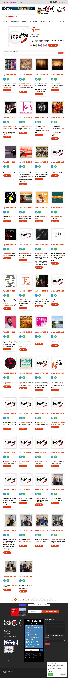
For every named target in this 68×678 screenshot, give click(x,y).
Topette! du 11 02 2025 (25, 413)
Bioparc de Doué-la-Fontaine (25, 85)
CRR (37, 341)
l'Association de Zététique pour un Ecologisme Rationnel (58, 423)
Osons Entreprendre (55, 216)
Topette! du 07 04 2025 (57, 75)
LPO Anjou (54, 461)
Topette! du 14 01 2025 (25, 576)
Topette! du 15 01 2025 (9, 576)
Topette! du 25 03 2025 (25, 162)
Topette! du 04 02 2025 (25, 452)
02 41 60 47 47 (61, 2)
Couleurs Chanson (7, 253)
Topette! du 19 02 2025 (9, 373)
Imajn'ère (37, 91)
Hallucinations (22, 345)
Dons (6, 2)
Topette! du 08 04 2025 (41, 75)
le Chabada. (55, 87)
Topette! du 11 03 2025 (25, 245)
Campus (36, 543)
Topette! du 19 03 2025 (9, 208)
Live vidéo (13, 2)
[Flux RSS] (44, 45)
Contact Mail (10, 661)
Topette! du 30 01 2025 (57, 452)
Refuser (63, 674)
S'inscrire (60, 53)
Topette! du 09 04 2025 (25, 75)
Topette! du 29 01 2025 (9, 489)
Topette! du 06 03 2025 (57, 245)
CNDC (53, 301)
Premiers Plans (38, 498)
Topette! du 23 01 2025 (57, 489)
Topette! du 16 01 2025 (57, 530)
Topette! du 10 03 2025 (41, 245)
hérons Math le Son (9, 382)
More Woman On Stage (40, 300)
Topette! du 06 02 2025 (57, 413)
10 (39, 599)
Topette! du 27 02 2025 (57, 291)
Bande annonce (53, 45)
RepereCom (10, 671)
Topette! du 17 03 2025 (41, 208)
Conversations (58, 300)
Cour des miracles (7, 87)
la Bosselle (29, 385)
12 (44, 599)
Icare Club (61, 384)
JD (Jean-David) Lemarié (8, 341)
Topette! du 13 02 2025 (57, 373)
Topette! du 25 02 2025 (25, 332)
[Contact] (46, 45)
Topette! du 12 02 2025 (9, 413)
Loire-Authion (54, 173)
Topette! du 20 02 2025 (57, 332)
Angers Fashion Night (7, 134)
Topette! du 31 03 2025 (41, 117)
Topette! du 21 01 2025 (25, 530)
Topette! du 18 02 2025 (25, 373)
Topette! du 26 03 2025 (9, 162)
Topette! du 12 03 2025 (9, 245)
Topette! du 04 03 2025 (25, 291)
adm (4, 672)
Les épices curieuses (23, 341)
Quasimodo (22, 216)
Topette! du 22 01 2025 (9, 530)
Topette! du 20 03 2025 (57, 162)
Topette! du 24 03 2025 (41, 162)
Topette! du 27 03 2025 (57, 117)
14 (49, 599)
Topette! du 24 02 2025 (41, 332)
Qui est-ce (7, 255)
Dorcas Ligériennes (12, 384)
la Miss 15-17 (9, 502)
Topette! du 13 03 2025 (57, 208)
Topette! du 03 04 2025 (9, 117)
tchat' (20, 2)
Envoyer (47, 644)
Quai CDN (54, 498)
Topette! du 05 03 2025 (9, 291)
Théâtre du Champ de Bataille (26, 126)
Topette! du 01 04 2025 (25, 117)
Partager (22, 605)
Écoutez (7, 90)
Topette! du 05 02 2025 (9, 452)
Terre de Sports (11, 216)
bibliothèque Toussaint (41, 171)
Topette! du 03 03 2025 (41, 291)
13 (47, 599)
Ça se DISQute (38, 461)
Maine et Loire (6, 543)
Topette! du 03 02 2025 (41, 452)
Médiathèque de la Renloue (26, 253)
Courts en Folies (45, 130)
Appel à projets (34, 21)
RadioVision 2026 (15, 21)
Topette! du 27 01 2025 (41, 489)
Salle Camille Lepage (40, 253)
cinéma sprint (7, 171)
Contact (51, 21)
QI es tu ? (42, 126)
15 (52, 599)
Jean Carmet (25, 541)
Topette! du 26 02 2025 (9, 332)
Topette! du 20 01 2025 (41, 530)
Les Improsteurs (22, 498)
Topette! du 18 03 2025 (25, 208)
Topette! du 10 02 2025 (41, 413)
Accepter (50, 674)
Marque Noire (55, 132)
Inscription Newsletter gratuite (51, 611)
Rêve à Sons (14, 585)
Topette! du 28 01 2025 (25, 489)
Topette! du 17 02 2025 (41, 373)
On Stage (21, 382)
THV (37, 84)
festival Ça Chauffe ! (7, 426)
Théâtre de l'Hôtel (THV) (25, 422)
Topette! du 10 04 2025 (9, 75)
